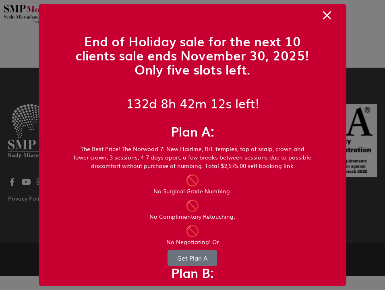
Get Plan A (192, 258)
